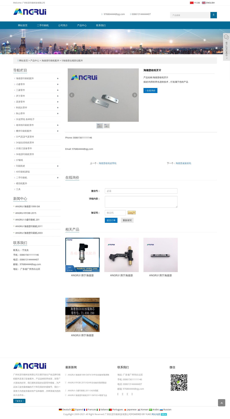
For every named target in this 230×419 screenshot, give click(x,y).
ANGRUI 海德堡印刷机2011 (29, 226)
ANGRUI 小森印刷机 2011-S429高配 (83, 390)
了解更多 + (19, 401)
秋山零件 (20, 113)
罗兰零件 (20, 95)
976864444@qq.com (114, 14)
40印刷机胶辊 (23, 171)
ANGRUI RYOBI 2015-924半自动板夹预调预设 (87, 382)
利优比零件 (21, 107)
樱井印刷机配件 (24, 130)
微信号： (95, 190)
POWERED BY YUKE (141, 414)
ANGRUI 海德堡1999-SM (27, 206)
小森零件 (20, 84)
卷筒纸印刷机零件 (25, 124)
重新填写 (127, 220)
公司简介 (63, 25)
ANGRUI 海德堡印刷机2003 (29, 232)
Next (134, 95)
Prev (71, 95)
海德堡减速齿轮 (183, 163)
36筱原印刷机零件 (25, 154)
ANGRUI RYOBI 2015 (25, 212)
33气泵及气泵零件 (25, 136)
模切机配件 (21, 183)
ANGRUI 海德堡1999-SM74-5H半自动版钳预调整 (88, 374)
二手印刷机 (43, 25)
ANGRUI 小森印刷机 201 (27, 219)
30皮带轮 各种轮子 (25, 119)
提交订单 (111, 220)
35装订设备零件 (24, 148)
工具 (18, 189)
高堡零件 (20, 101)
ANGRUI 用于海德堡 (82, 275)
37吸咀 (19, 159)
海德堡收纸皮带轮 (107, 163)
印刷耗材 (20, 165)
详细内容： (94, 198)
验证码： (95, 212)
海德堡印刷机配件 (50, 60)
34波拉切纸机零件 (25, 142)
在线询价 (150, 90)
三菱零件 (20, 89)
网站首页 (22, 25)
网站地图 (156, 414)
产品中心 (82, 25)
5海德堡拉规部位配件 (72, 60)
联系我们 (101, 25)
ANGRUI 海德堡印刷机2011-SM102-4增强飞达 (87, 395)
